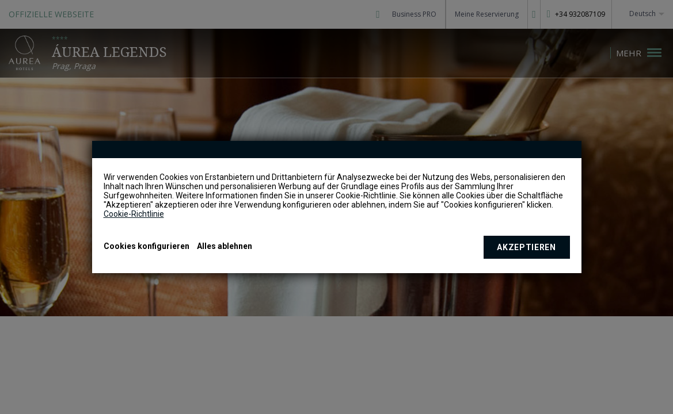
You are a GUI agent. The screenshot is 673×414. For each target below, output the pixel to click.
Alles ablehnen (224, 246)
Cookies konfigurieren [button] (146, 246)
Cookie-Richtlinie (134, 213)
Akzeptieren (526, 247)
